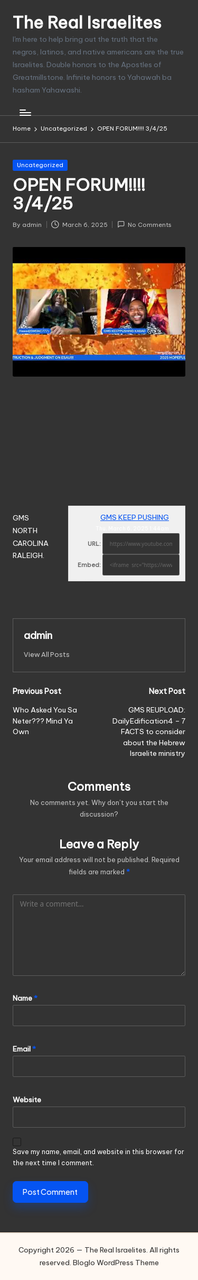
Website (27, 1099)
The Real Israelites (87, 22)
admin (38, 635)
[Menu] (25, 112)
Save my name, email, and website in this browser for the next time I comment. (98, 1157)
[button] (47, 655)
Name (25, 998)
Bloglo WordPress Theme (116, 1262)
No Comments (144, 224)
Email (24, 1049)
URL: (94, 543)
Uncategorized (40, 165)
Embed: (89, 565)
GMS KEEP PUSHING (134, 517)
